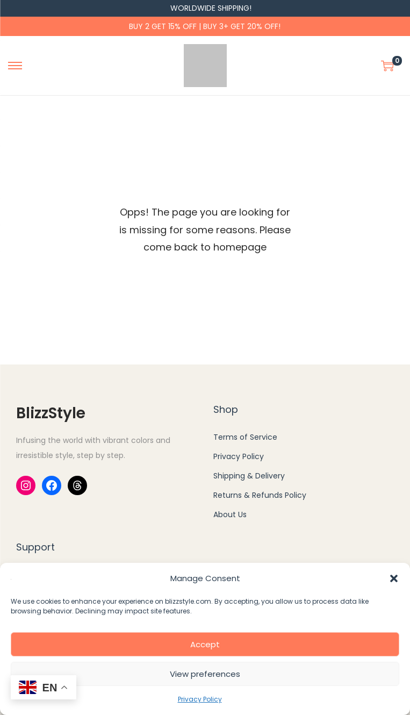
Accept (205, 644)
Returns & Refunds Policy (259, 495)
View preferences (205, 674)
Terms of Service (245, 437)
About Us (230, 514)
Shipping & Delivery (249, 475)
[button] (394, 578)
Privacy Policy (200, 699)
